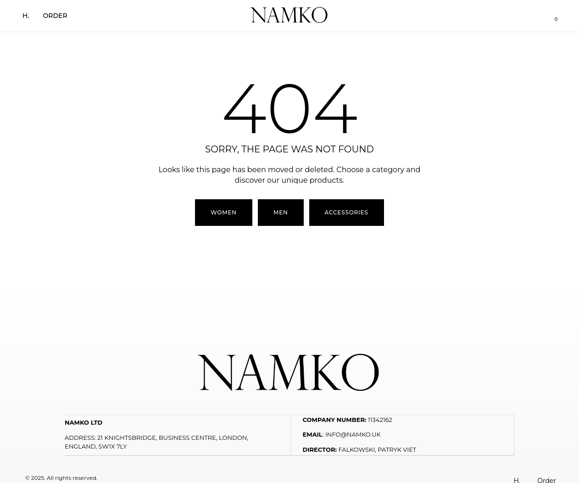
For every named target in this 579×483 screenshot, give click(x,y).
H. (25, 15)
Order (55, 15)
